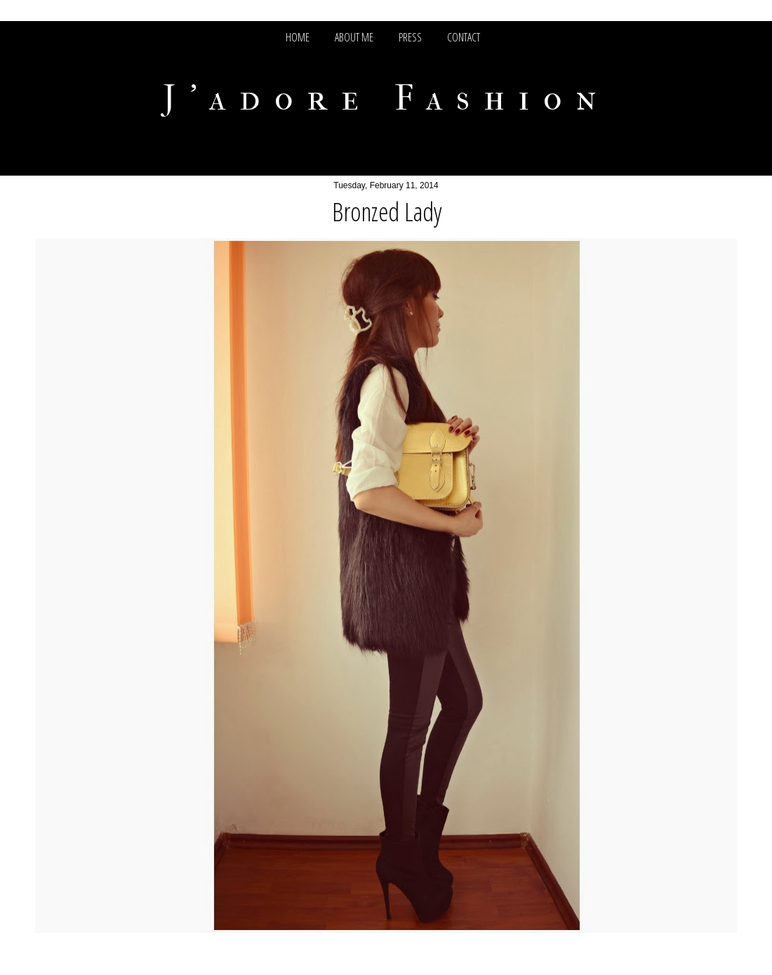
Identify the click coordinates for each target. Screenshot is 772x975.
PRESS (410, 37)
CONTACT (463, 37)
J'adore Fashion (386, 98)
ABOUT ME (354, 37)
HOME (298, 37)
